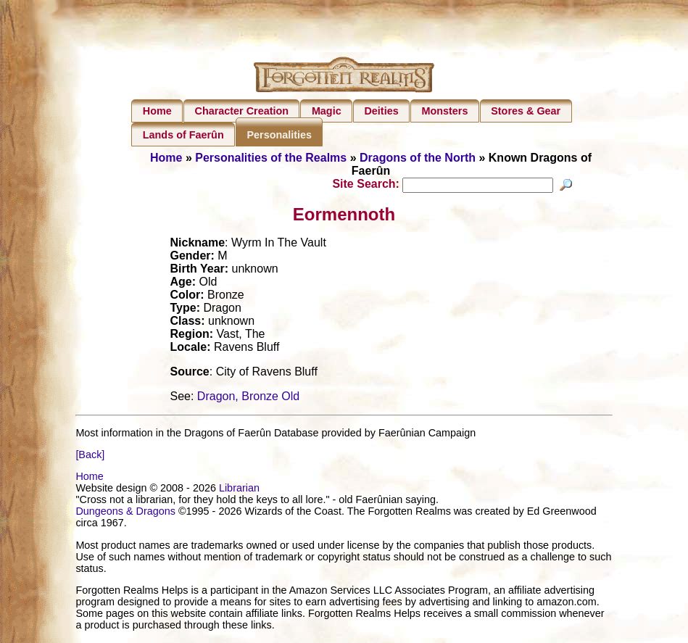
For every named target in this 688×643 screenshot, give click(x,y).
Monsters (444, 111)
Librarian (239, 490)
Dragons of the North (418, 158)
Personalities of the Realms (271, 158)
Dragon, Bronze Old (248, 398)
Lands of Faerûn (183, 135)
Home (157, 111)
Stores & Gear (525, 111)
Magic (326, 111)
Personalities (279, 135)
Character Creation (242, 111)
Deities (381, 111)
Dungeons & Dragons (125, 513)
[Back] (89, 456)
